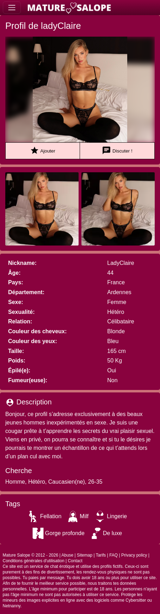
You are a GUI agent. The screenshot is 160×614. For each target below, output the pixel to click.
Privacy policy (134, 555)
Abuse (67, 555)
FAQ (113, 555)
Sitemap (84, 555)
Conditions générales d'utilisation (33, 560)
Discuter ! (117, 150)
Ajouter (42, 150)
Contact (75, 560)
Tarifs (101, 555)
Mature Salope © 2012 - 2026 (31, 555)
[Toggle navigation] (12, 7)
